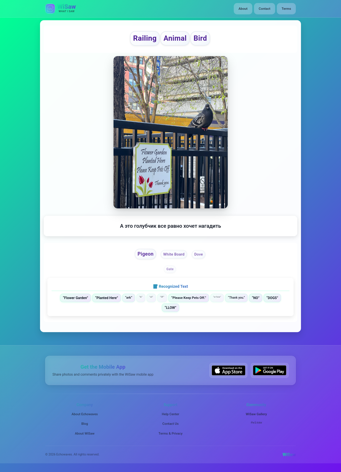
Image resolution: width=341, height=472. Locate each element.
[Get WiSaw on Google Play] (270, 374)
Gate (170, 272)
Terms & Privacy (170, 437)
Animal (176, 39)
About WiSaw (84, 437)
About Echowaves (85, 418)
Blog (84, 427)
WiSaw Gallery (256, 418)
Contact (265, 9)
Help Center (170, 418)
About (244, 9)
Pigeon (143, 256)
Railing (141, 39)
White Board (174, 257)
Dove (201, 257)
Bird (204, 39)
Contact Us (170, 427)
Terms (286, 9)
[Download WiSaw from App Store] (228, 374)
